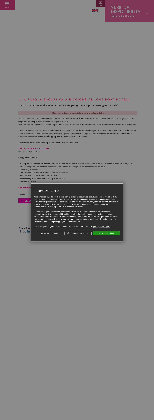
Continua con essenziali (78, 233)
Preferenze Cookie (49, 233)
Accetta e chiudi (106, 233)
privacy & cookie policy (102, 227)
